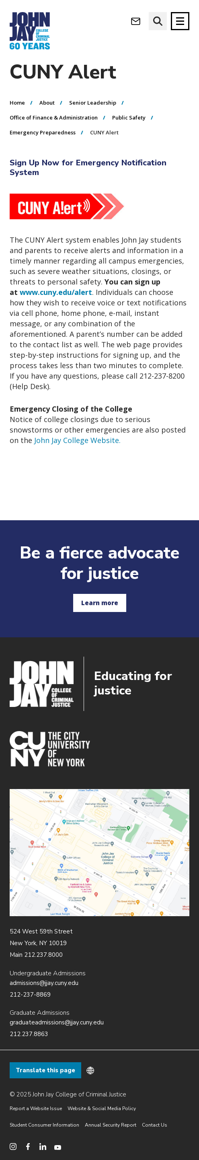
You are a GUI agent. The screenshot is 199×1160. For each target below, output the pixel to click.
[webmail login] (136, 21)
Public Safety (129, 118)
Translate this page (45, 1070)
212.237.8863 (29, 1034)
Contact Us (154, 1125)
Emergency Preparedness (43, 132)
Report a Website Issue (36, 1108)
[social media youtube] (57, 1146)
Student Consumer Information (44, 1125)
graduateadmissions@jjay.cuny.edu (57, 1022)
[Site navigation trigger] (180, 21)
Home (17, 103)
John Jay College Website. (77, 440)
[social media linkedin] (42, 1146)
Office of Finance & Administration (54, 118)
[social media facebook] (28, 1146)
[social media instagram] (13, 1146)
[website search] (158, 21)
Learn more (99, 603)
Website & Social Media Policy (102, 1108)
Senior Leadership (92, 103)
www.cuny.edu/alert (56, 292)
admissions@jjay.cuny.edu (44, 983)
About (47, 103)
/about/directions (99, 853)
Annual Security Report (110, 1125)
